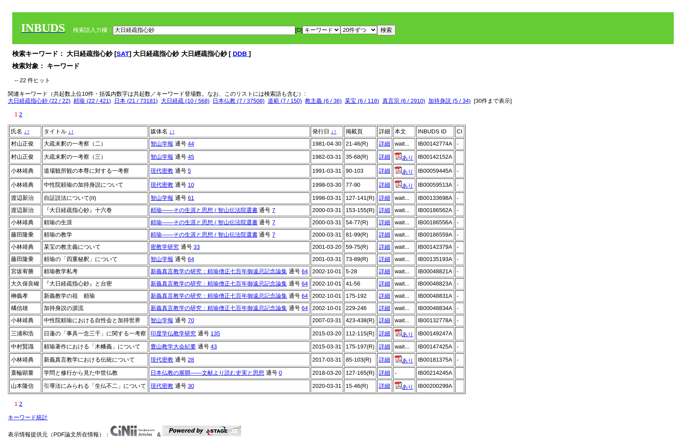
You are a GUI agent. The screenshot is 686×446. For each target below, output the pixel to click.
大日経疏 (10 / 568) (185, 101)
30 (191, 386)
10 (191, 184)
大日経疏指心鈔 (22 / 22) (39, 101)
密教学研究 (164, 247)
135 (215, 333)
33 (196, 247)
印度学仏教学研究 (173, 333)
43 (213, 346)
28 (191, 359)
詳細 (384, 143)
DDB (241, 53)
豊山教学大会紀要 (173, 346)
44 (191, 143)
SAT (122, 53)
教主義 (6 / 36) (323, 101)
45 (191, 156)
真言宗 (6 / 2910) (403, 101)
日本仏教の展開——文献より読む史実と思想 (207, 372)
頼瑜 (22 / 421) (92, 101)
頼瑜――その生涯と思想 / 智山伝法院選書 (204, 210)
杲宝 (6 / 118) (362, 101)
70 (191, 320)
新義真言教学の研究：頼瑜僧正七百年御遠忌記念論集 (218, 271)
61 (191, 198)
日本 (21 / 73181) (136, 101)
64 (191, 259)
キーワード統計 (28, 417)
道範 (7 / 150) (285, 101)
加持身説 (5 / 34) (449, 101)
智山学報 (161, 143)
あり (404, 157)
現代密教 (161, 170)
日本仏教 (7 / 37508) (239, 101)
